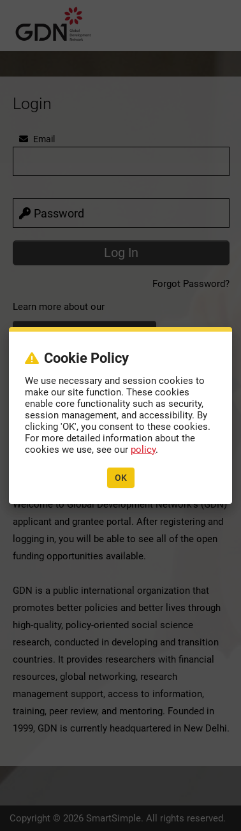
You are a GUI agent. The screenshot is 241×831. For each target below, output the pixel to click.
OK (121, 478)
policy (143, 449)
